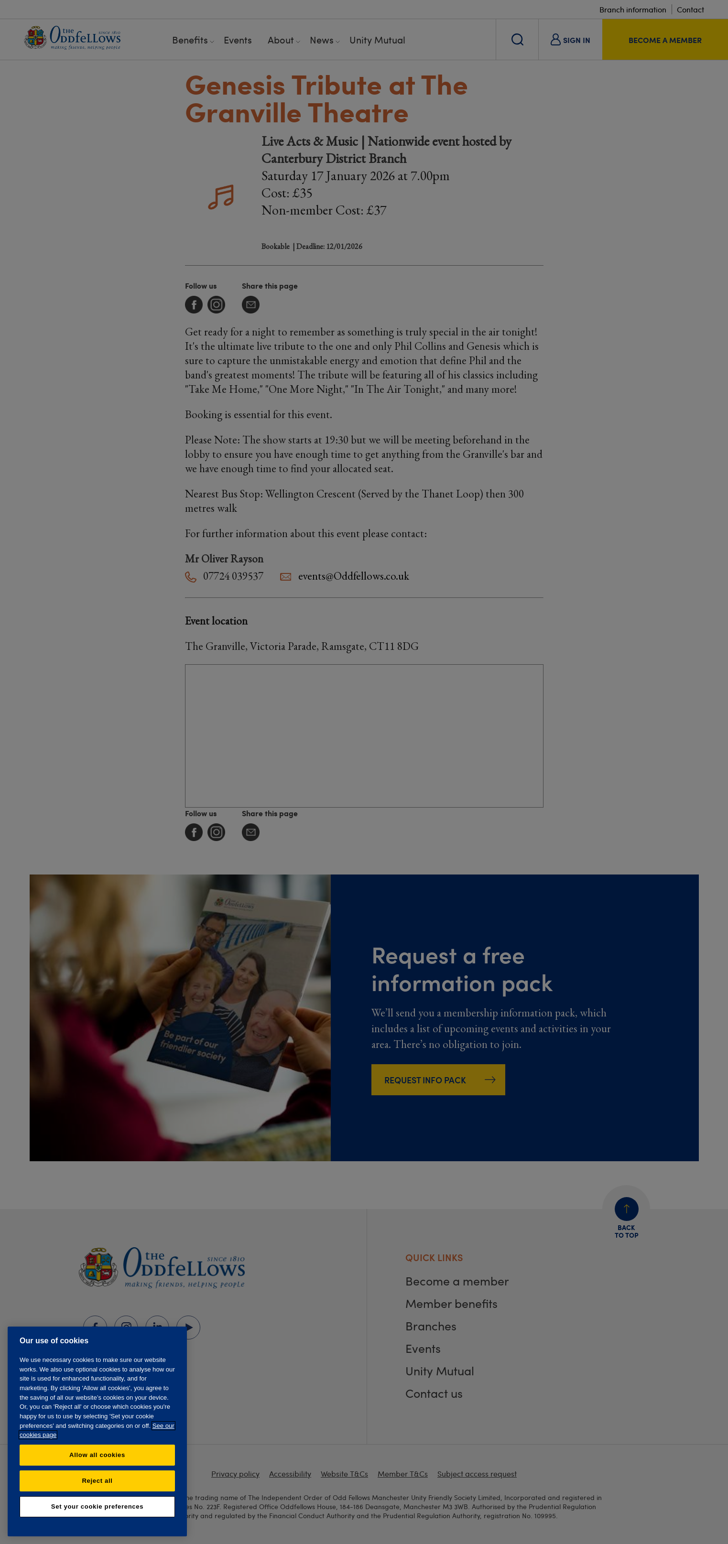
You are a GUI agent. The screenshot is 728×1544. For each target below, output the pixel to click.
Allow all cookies (97, 1454)
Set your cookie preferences (97, 1506)
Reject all (97, 1480)
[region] (97, 1431)
